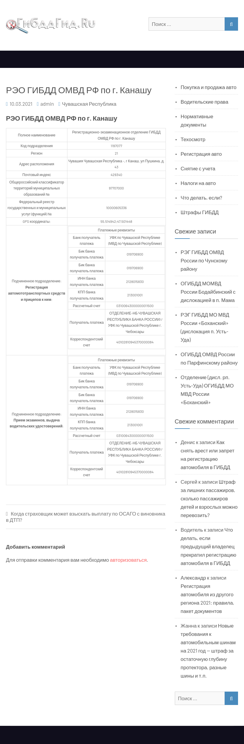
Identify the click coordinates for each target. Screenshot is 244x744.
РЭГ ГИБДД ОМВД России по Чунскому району (204, 260)
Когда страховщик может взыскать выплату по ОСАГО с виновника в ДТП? (85, 516)
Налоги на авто (198, 183)
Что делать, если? (201, 197)
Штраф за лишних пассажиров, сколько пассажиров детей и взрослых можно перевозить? (209, 498)
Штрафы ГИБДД (200, 212)
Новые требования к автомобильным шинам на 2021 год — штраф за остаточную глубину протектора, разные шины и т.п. (208, 650)
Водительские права (204, 102)
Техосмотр (193, 139)
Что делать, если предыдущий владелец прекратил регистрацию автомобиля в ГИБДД (208, 546)
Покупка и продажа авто (209, 87)
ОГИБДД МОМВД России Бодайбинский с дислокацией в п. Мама (208, 291)
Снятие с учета (198, 168)
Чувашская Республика (89, 104)
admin (47, 104)
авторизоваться (128, 560)
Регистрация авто (201, 154)
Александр (193, 577)
